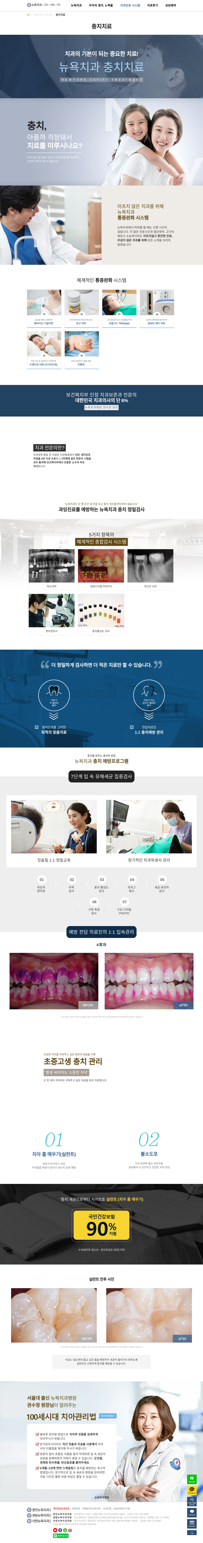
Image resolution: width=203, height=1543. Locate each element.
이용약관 (76, 1508)
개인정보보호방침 (61, 1508)
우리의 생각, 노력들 (101, 5)
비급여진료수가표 (121, 1508)
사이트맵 (107, 1508)
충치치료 (60, 14)
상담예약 (170, 5)
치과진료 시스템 (130, 5)
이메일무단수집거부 (91, 1508)
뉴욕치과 (76, 5)
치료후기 (152, 5)
